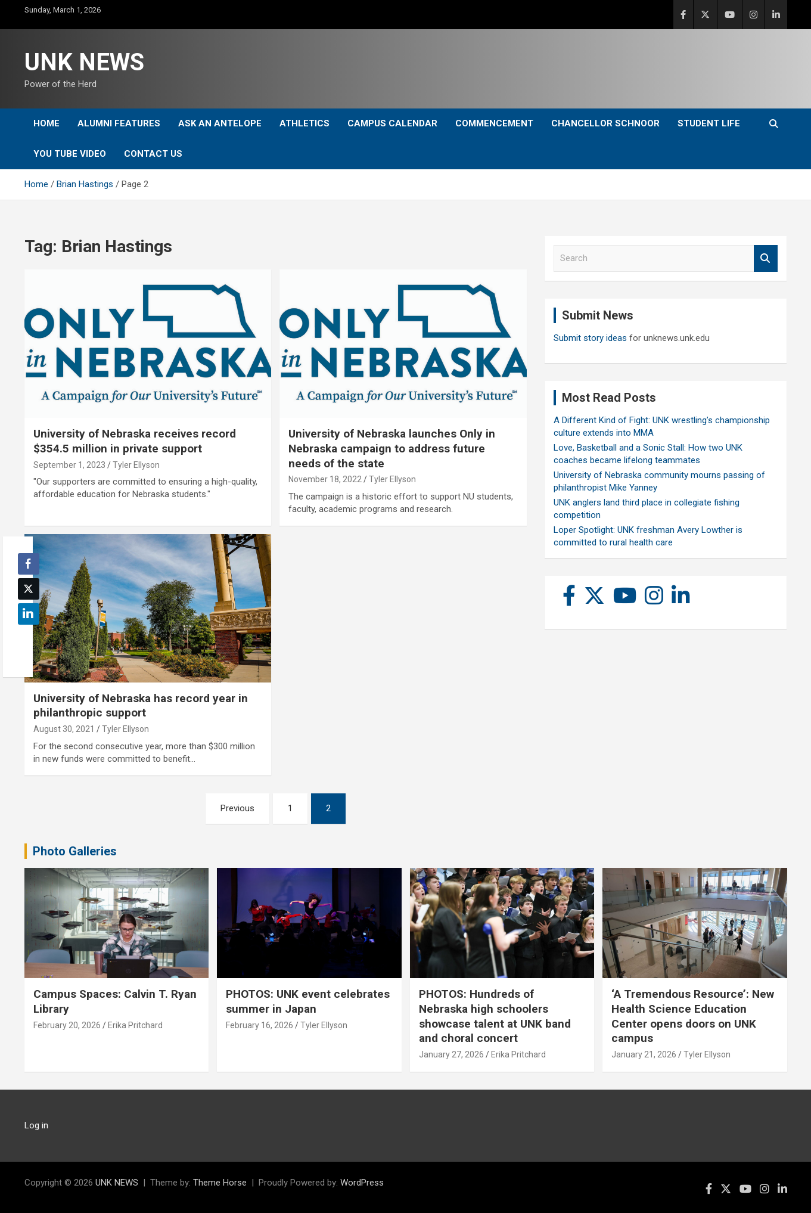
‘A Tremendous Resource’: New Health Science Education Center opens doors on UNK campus (692, 1016)
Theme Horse (220, 1182)
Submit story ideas (590, 338)
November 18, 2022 (325, 479)
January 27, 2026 (451, 1054)
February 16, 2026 (259, 1025)
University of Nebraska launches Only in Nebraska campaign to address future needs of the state (391, 448)
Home (46, 123)
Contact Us (153, 153)
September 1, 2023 (69, 465)
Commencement (494, 123)
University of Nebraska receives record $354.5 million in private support (134, 441)
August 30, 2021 (64, 729)
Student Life (709, 123)
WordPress (362, 1182)
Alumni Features (118, 123)
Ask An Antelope (220, 123)
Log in (36, 1125)
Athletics (304, 123)
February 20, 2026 (67, 1025)
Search (766, 258)
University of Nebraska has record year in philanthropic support (140, 705)
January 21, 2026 (643, 1054)
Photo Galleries (75, 851)
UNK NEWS (84, 62)
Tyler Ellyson (136, 465)
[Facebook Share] (28, 564)
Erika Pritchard (135, 1025)
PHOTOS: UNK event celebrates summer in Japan (308, 1001)
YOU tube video (69, 153)
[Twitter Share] (28, 589)
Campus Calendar (392, 123)
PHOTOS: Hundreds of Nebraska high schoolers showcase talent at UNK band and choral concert (495, 1016)
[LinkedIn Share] (28, 614)
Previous (237, 808)
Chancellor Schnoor (605, 123)
